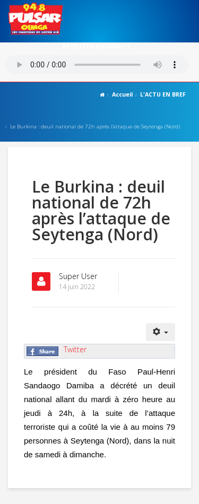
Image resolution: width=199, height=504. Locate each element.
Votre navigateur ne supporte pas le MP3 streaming (96, 64)
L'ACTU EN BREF (163, 94)
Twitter (75, 349)
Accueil (122, 94)
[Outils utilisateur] (161, 332)
